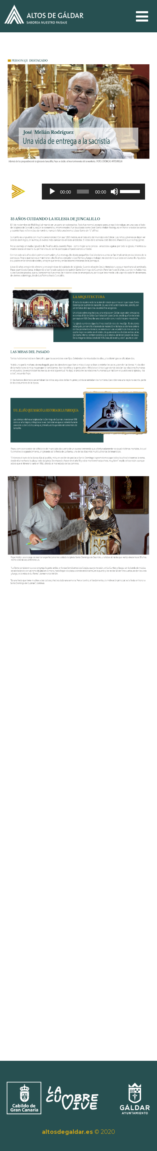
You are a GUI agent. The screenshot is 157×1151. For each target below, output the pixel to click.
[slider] (82, 192)
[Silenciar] (114, 192)
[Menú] (142, 16)
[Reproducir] (53, 192)
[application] (92, 192)
